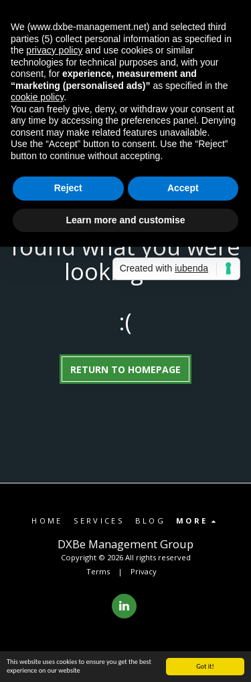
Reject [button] (68, 188)
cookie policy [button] (37, 97)
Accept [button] (183, 188)
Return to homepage (125, 369)
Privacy (144, 571)
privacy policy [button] (54, 50)
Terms (98, 571)
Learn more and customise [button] (125, 220)
